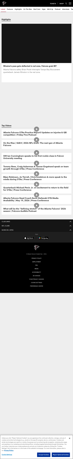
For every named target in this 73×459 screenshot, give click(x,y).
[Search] (66, 3)
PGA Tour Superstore (37, 390)
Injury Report (36, 273)
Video (36, 234)
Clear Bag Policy (36, 309)
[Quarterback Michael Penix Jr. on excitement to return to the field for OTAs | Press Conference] (37, 189)
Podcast (36, 241)
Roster (36, 266)
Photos (36, 238)
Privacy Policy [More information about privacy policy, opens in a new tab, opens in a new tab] (8, 450)
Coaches (36, 285)
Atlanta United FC (36, 382)
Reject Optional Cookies (61, 455)
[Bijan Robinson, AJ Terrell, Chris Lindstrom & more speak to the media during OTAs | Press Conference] (37, 178)
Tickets (36, 330)
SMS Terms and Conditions (37, 356)
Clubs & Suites (36, 341)
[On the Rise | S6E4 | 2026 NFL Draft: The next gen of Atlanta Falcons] (37, 144)
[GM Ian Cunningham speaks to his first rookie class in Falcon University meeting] (37, 157)
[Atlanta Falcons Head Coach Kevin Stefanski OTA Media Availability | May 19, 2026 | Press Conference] (37, 199)
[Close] (69, 438)
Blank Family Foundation (36, 379)
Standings (36, 281)
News (36, 230)
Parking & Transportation (36, 302)
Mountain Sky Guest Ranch (36, 386)
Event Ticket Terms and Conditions (36, 349)
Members (36, 326)
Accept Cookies (44, 455)
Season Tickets (36, 334)
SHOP (36, 362)
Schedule (36, 262)
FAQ (36, 352)
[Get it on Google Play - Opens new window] (43, 408)
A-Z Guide (36, 305)
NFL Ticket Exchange (36, 345)
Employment (36, 431)
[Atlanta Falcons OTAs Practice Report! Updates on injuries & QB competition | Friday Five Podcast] (37, 133)
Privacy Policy (37, 427)
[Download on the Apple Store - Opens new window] (29, 407)
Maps (36, 298)
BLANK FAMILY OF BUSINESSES (36, 375)
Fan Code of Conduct (36, 313)
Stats (36, 270)
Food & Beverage (36, 317)
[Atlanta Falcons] (36, 417)
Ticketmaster (36, 337)
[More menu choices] (70, 3)
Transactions (36, 277)
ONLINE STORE (36, 366)
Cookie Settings (7, 454)
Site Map (36, 253)
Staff (36, 289)
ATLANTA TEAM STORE (36, 369)
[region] (36, 447)
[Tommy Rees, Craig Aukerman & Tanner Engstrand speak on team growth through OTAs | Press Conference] (37, 167)
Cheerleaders (36, 245)
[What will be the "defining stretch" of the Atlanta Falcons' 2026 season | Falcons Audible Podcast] (37, 210)
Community (36, 249)
